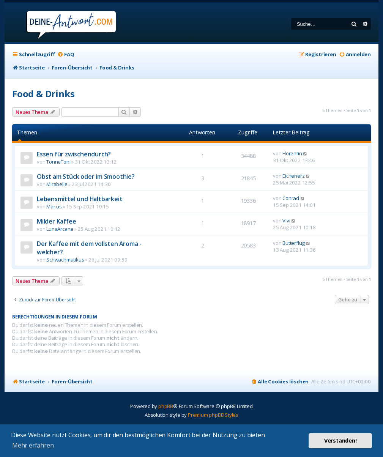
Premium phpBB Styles (213, 414)
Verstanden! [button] (340, 440)
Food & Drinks (43, 93)
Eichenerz (293, 175)
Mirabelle (56, 184)
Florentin (292, 153)
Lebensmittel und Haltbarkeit (79, 199)
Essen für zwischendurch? (74, 154)
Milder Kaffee (56, 221)
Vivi (286, 220)
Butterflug (293, 243)
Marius (54, 206)
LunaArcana (59, 228)
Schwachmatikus (65, 259)
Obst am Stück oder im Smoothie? (86, 176)
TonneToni (58, 161)
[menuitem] (65, 54)
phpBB (165, 406)
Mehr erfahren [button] (33, 445)
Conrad (290, 198)
